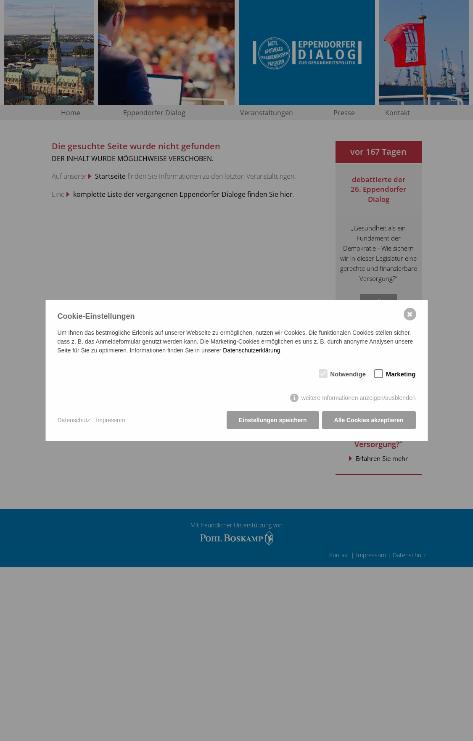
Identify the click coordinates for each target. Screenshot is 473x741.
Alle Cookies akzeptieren (369, 420)
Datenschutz (74, 420)
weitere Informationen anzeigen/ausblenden (358, 397)
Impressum (110, 420)
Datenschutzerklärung (251, 350)
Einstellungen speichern (273, 420)
